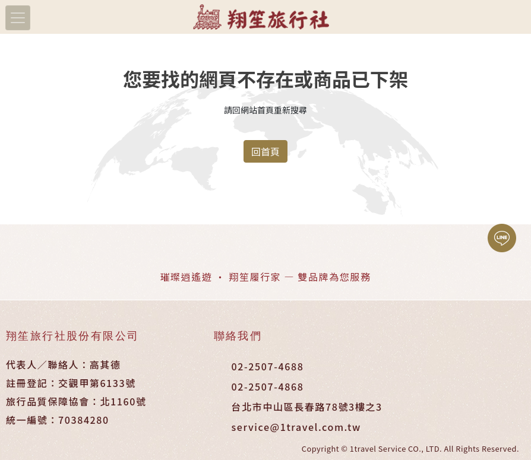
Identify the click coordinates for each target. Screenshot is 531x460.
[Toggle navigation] (17, 17)
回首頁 (265, 151)
